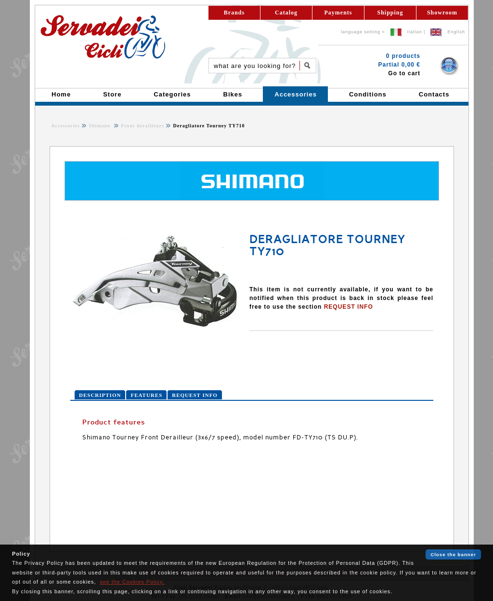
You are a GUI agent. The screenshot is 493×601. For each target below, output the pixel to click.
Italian (414, 31)
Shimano (100, 125)
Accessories (65, 125)
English (456, 31)
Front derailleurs (141, 125)
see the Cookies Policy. (132, 582)
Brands (234, 12)
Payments (338, 12)
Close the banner (453, 554)
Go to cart (404, 73)
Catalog (286, 12)
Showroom (442, 12)
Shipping (390, 12)
